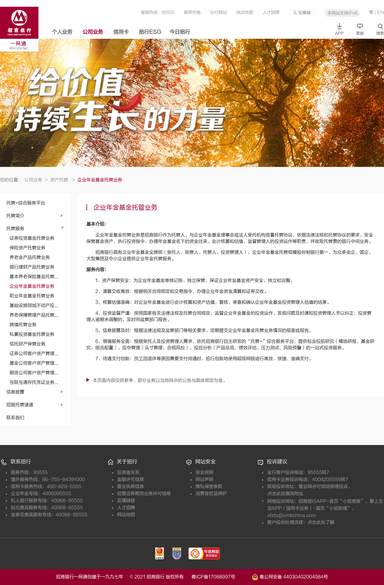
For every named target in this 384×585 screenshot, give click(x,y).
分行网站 (218, 12)
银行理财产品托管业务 (32, 267)
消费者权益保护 (211, 493)
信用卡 (121, 32)
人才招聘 (271, 12)
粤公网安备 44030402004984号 (290, 576)
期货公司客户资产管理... (34, 372)
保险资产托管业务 (27, 248)
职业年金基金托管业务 (32, 296)
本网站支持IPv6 (342, 13)
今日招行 (180, 32)
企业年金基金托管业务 (32, 286)
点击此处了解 (321, 522)
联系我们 (15, 417)
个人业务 (62, 32)
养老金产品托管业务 (30, 257)
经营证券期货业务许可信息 (144, 493)
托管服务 (15, 228)
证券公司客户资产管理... (34, 353)
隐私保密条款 (209, 486)
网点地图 (244, 12)
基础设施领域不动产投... (34, 305)
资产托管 (62, 180)
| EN (379, 12)
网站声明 (204, 479)
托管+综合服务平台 (25, 203)
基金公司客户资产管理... (34, 363)
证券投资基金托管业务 (32, 238)
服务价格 (192, 12)
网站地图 (126, 514)
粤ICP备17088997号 (221, 577)
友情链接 (126, 500)
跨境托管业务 (23, 324)
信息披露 (15, 392)
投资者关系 (128, 472)
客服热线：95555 (157, 12)
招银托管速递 (19, 405)
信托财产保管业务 (27, 344)
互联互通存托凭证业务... (34, 382)
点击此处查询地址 (285, 493)
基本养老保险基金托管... (34, 276)
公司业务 (93, 32)
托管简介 (15, 215)
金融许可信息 (130, 479)
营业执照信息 (130, 486)
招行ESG (150, 32)
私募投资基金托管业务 (32, 334)
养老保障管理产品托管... (34, 315)
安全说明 (204, 472)
